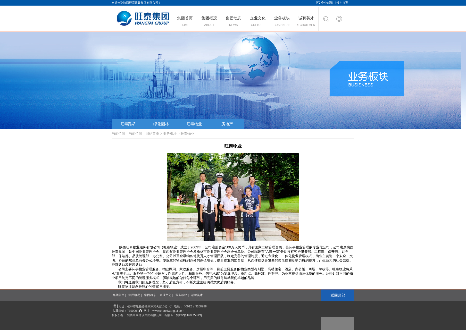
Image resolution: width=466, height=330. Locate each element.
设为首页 (342, 2)
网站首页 (152, 133)
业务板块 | (182, 295)
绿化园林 (161, 124)
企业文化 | (166, 295)
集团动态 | (150, 295)
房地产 (227, 124)
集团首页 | (119, 295)
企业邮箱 (327, 2)
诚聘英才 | (197, 295)
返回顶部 (338, 295)
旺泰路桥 (128, 124)
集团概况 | (134, 295)
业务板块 (170, 133)
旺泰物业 (194, 124)
